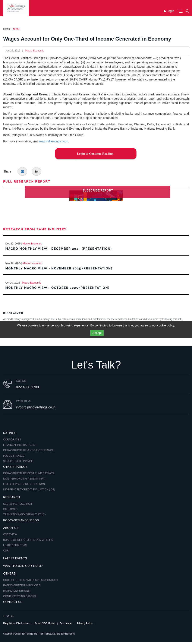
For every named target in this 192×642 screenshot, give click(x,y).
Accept (97, 333)
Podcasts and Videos (21, 520)
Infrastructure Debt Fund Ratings (28, 473)
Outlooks (10, 509)
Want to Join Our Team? (23, 565)
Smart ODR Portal (44, 623)
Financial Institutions (19, 444)
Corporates (12, 439)
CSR (6, 550)
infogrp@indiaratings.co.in (36, 407)
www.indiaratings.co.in (53, 141)
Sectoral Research (17, 503)
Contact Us (12, 602)
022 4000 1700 (27, 387)
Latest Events (15, 558)
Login (169, 11)
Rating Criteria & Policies (21, 585)
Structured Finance (18, 461)
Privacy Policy (85, 623)
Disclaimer (66, 623)
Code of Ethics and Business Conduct (30, 580)
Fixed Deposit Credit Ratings (24, 484)
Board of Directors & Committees (28, 539)
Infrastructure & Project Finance (28, 450)
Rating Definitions (16, 590)
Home (7, 29)
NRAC (16, 29)
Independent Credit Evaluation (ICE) (29, 489)
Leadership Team (15, 545)
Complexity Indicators (19, 596)
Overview (10, 534)
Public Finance (13, 455)
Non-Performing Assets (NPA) (24, 478)
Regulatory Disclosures (16, 623)
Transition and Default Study (24, 514)
